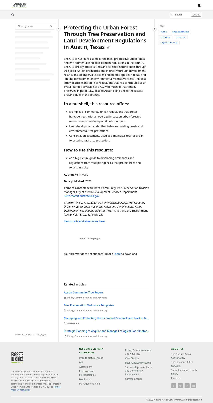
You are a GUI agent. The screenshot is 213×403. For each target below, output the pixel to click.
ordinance (165, 37)
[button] (185, 14)
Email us (175, 378)
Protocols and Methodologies (87, 373)
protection (181, 37)
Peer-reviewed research (138, 362)
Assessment (85, 366)
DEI (81, 362)
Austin (164, 31)
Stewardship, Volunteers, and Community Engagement (138, 371)
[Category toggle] (59, 29)
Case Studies (132, 358)
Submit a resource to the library (184, 372)
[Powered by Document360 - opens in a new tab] (30, 334)
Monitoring (85, 379)
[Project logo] (19, 5)
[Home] (12, 14)
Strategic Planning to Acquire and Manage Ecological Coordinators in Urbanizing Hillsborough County (106, 331)
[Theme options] (199, 5)
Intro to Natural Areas (91, 357)
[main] (106, 180)
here (118, 254)
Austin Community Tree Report (83, 292)
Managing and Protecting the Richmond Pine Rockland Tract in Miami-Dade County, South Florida (106, 318)
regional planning (169, 42)
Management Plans (89, 383)
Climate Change (133, 378)
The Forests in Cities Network (182, 363)
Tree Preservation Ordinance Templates (89, 305)
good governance (180, 31)
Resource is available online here (84, 221)
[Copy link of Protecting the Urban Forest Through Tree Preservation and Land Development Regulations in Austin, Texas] (108, 47)
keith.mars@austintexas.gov (81, 196)
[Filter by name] (35, 26)
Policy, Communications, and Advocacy (138, 352)
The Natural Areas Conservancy (181, 355)
